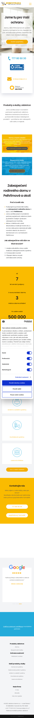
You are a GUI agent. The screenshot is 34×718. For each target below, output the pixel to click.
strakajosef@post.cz (23, 708)
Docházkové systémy (17, 676)
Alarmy (17, 647)
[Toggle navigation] (30, 4)
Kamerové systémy (17, 667)
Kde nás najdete (17, 696)
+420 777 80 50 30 (10, 708)
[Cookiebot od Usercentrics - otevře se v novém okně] (24, 321)
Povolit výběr (17, 389)
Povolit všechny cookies (17, 383)
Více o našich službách (17, 469)
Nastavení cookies (17, 656)
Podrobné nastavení (21, 377)
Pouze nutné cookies (17, 395)
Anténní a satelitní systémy (17, 673)
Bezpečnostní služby (17, 650)
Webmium (21, 716)
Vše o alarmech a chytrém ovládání (17, 148)
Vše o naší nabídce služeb (17, 171)
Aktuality (17, 693)
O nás (17, 690)
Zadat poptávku (17, 42)
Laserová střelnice (17, 679)
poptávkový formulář (17, 515)
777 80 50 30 (17, 507)
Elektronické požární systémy (17, 670)
